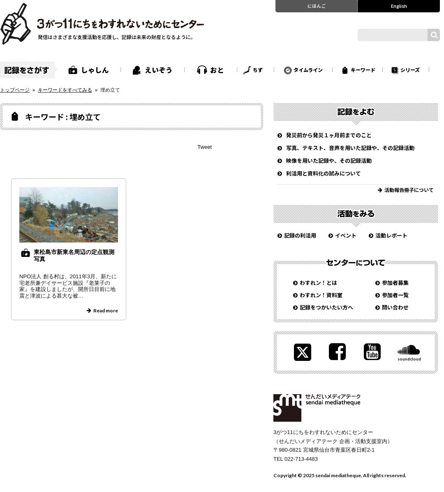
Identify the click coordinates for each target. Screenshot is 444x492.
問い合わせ (395, 307)
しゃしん (95, 70)
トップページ (15, 90)
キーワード (363, 69)
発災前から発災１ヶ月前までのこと (329, 135)
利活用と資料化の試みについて (323, 173)
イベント (345, 235)
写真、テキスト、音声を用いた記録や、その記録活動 (350, 148)
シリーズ (410, 69)
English (399, 5)
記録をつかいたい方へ (326, 307)
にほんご (317, 5)
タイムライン (308, 69)
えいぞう (159, 70)
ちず (258, 69)
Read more (105, 310)
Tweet (204, 147)
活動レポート (391, 235)
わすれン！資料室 (321, 295)
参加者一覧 (395, 295)
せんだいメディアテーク (316, 408)
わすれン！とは (318, 282)
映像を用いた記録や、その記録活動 (329, 160)
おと (217, 70)
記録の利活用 (300, 235)
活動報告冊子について (409, 189)
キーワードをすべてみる (65, 90)
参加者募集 (395, 282)
